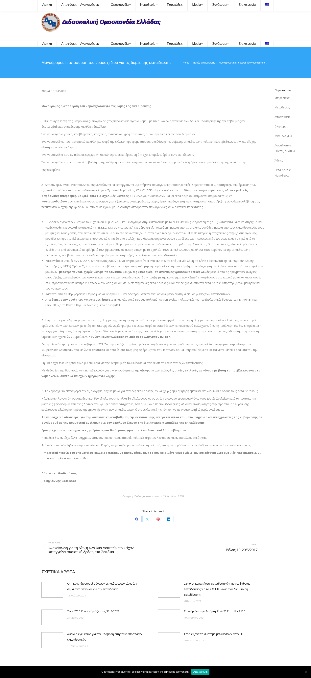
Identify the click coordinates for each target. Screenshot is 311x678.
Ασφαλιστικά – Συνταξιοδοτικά (285, 148)
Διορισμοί (281, 126)
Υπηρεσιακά (282, 98)
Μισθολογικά (283, 136)
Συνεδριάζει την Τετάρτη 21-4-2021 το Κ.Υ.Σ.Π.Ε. (215, 611)
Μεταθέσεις (282, 107)
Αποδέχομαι (200, 671)
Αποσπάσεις (282, 117)
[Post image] (52, 590)
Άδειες (279, 160)
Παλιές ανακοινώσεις (147, 496)
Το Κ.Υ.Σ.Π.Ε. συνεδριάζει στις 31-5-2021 (93, 611)
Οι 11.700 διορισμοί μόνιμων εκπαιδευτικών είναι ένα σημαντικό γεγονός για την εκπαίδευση (102, 586)
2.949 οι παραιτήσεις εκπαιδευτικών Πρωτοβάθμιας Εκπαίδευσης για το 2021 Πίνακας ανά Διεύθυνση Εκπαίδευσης (217, 589)
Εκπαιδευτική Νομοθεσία (283, 172)
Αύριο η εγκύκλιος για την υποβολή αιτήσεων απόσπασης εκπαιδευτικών (104, 636)
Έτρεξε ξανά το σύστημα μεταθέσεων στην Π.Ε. (214, 634)
